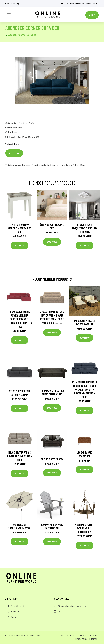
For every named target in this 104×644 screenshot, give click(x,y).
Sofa (31, 123)
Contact (71, 635)
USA (66, 3)
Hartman (15, 611)
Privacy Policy (80, 638)
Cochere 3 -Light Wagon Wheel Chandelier (84, 528)
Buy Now (14, 153)
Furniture (23, 123)
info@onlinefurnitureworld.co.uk (84, 3)
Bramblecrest (17, 606)
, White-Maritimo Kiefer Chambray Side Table (19, 228)
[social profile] (18, 3)
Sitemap (93, 638)
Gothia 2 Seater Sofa (52, 459)
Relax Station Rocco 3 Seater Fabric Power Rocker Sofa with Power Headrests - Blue (84, 389)
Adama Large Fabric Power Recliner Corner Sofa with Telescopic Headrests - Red (19, 319)
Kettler (13, 617)
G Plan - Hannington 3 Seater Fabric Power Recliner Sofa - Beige (52, 315)
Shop (92, 15)
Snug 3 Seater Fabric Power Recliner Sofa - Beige (19, 456)
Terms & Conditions (87, 635)
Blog (63, 635)
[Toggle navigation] (9, 14)
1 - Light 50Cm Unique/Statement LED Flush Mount (84, 228)
